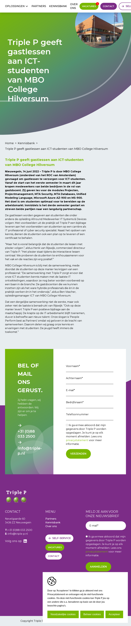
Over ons (74, 6)
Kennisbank (58, 6)
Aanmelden (98, 566)
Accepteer (114, 614)
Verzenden (78, 453)
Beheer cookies (92, 614)
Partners (38, 6)
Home (9, 143)
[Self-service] (59, 538)
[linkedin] (25, 541)
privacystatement (77, 440)
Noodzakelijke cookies (63, 614)
